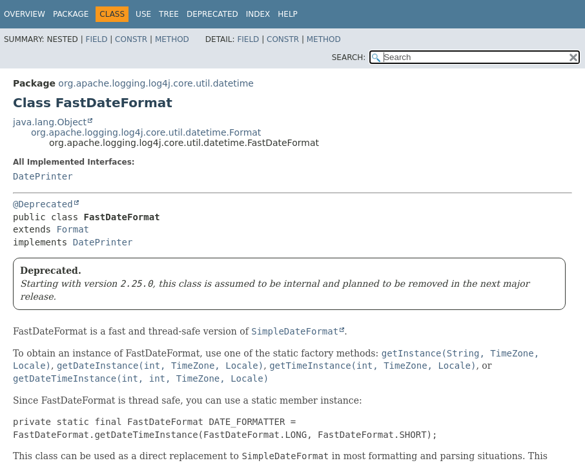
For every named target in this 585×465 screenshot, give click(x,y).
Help (288, 14)
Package (70, 14)
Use (143, 14)
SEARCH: (349, 57)
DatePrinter (43, 176)
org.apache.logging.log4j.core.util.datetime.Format (146, 132)
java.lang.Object (50, 122)
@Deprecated (43, 204)
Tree (169, 14)
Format (72, 229)
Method (172, 39)
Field (96, 39)
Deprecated (212, 14)
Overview (24, 14)
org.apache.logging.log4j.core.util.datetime (156, 83)
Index (258, 14)
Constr (131, 39)
